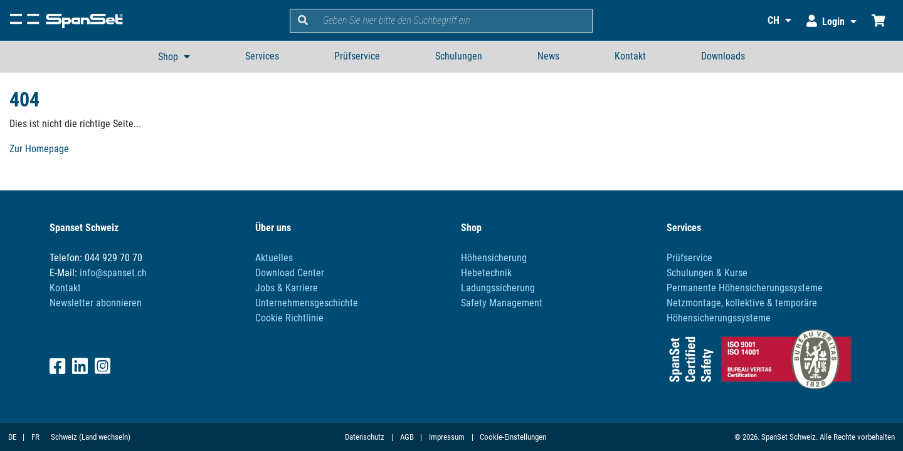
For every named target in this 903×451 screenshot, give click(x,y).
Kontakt (630, 56)
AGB (407, 437)
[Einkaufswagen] (878, 20)
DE (12, 437)
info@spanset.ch (113, 273)
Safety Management (501, 303)
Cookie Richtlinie (289, 318)
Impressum (447, 437)
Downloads (723, 56)
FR (35, 437)
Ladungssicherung (498, 288)
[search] (454, 21)
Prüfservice (357, 56)
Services (262, 56)
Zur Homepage (39, 149)
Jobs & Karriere (286, 288)
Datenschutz (364, 437)
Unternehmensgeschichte (306, 303)
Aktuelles (274, 258)
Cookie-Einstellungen (513, 437)
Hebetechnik (486, 273)
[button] (771, 20)
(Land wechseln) (104, 437)
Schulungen (458, 56)
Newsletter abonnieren (96, 303)
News (548, 56)
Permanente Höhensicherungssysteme (745, 288)
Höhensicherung (494, 258)
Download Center (289, 273)
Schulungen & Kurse (707, 273)
